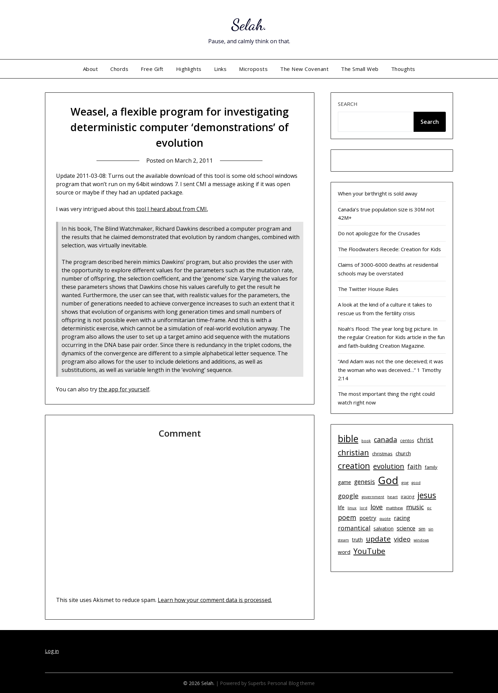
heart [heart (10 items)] (392, 496)
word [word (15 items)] (344, 551)
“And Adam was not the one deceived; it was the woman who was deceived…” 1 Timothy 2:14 (390, 370)
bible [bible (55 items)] (348, 438)
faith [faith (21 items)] (414, 466)
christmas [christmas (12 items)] (382, 453)
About (90, 68)
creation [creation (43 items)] (354, 465)
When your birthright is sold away (377, 193)
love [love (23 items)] (376, 506)
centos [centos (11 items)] (407, 441)
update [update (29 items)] (378, 539)
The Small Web (360, 68)
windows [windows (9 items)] (421, 540)
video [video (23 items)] (402, 539)
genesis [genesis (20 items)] (364, 481)
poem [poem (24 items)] (347, 517)
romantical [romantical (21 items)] (354, 528)
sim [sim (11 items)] (421, 529)
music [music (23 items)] (415, 506)
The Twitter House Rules (368, 288)
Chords (119, 68)
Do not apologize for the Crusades (379, 233)
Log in (52, 650)
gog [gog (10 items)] (405, 482)
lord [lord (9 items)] (363, 507)
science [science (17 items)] (406, 528)
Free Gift (152, 68)
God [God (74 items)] (388, 480)
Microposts (253, 68)
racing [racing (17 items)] (402, 518)
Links (220, 68)
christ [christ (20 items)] (425, 440)
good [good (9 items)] (416, 482)
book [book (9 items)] (366, 440)
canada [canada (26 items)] (385, 439)
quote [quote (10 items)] (385, 518)
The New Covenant (304, 68)
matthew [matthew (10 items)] (394, 507)
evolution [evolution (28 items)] (388, 466)
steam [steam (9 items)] (343, 540)
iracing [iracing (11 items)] (407, 497)
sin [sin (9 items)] (430, 529)
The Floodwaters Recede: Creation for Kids (389, 249)
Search (348, 103)
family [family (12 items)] (431, 467)
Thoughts (403, 68)
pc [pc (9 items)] (429, 507)
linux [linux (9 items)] (352, 507)
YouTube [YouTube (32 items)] (369, 551)
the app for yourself (125, 389)
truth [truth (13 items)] (357, 539)
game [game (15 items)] (344, 481)
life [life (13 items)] (341, 507)
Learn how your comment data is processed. (215, 599)
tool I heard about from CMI (172, 209)
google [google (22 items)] (348, 495)
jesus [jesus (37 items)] (426, 495)
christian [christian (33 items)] (353, 452)
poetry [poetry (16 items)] (367, 518)
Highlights (189, 68)
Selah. (249, 24)
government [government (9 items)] (373, 496)
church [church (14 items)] (403, 453)
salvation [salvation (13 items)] (384, 528)
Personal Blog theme (291, 683)
